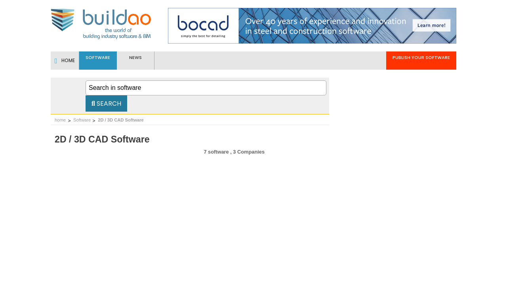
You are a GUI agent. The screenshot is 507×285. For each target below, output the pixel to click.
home (60, 120)
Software (82, 120)
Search (106, 103)
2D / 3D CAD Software (121, 120)
